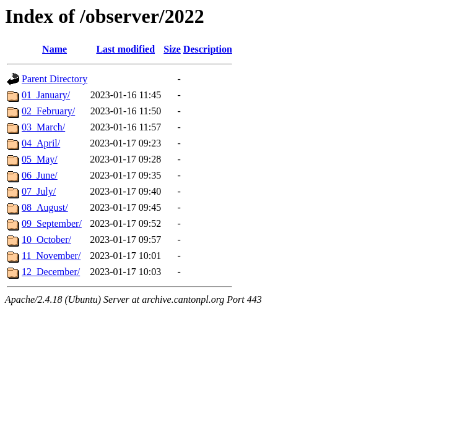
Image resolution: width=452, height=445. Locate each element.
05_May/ (40, 159)
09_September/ (52, 223)
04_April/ (41, 143)
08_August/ (45, 207)
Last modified (125, 49)
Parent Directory (54, 79)
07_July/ (39, 191)
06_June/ (40, 175)
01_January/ (46, 95)
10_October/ (46, 239)
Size (172, 49)
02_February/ (48, 111)
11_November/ (51, 255)
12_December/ (51, 271)
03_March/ (43, 127)
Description (207, 49)
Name (54, 49)
